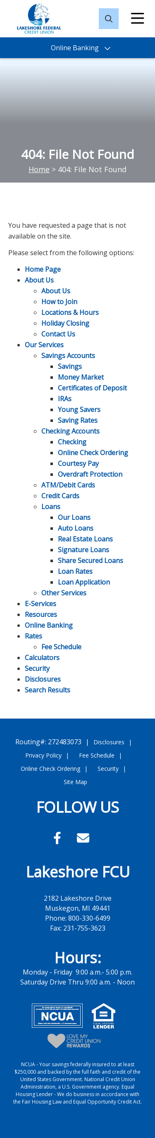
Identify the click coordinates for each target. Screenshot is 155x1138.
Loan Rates (75, 571)
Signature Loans (83, 549)
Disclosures (43, 679)
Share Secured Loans (90, 560)
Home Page (43, 269)
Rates (33, 636)
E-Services (40, 603)
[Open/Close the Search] (109, 18)
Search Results (47, 689)
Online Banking (49, 625)
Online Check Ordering (93, 452)
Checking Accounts (70, 431)
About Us (39, 280)
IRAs (65, 398)
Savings (70, 366)
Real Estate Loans (85, 538)
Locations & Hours (70, 312)
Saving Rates (78, 420)
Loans (50, 506)
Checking (72, 441)
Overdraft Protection (90, 474)
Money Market (81, 377)
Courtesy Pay (78, 463)
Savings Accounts (68, 355)
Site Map (75, 782)
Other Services (63, 592)
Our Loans (74, 517)
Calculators (42, 657)
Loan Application (84, 582)
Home (39, 169)
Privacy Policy (43, 755)
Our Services (44, 344)
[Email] (83, 837)
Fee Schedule (61, 646)
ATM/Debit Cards (68, 485)
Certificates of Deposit (92, 387)
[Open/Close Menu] (138, 18)
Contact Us (58, 334)
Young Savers (79, 409)
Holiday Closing (65, 323)
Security (37, 668)
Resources (41, 614)
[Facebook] (58, 837)
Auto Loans (75, 528)
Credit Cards (60, 495)
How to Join (59, 301)
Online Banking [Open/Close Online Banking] (75, 47)
